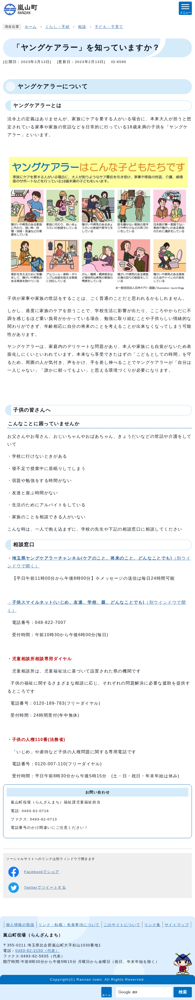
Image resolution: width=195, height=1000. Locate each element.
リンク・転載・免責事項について (69, 925)
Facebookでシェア (33, 872)
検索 (183, 992)
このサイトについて (122, 925)
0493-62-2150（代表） (37, 951)
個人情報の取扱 (20, 925)
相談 (82, 27)
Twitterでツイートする (37, 887)
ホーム (106, 995)
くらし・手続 (57, 27)
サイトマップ (177, 925)
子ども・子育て (109, 27)
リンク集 (152, 925)
